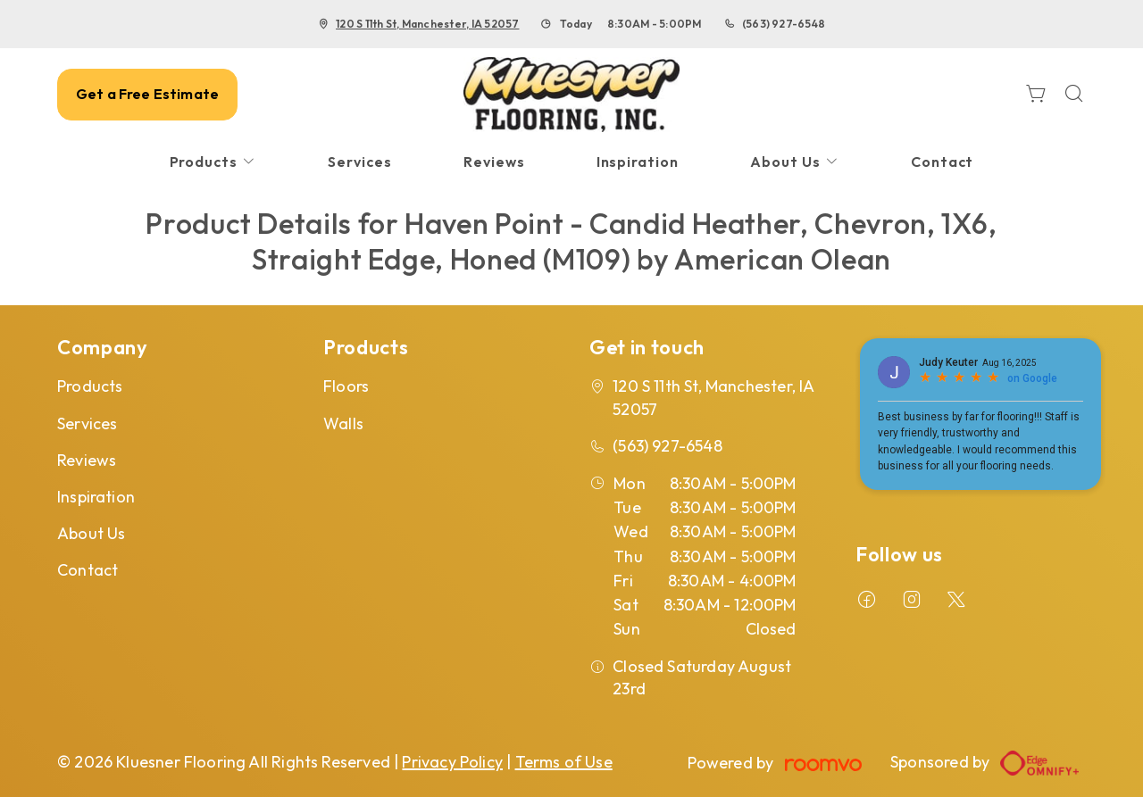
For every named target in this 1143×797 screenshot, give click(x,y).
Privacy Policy (452, 761)
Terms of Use (564, 761)
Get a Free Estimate (147, 94)
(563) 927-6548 (783, 23)
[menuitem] (213, 162)
